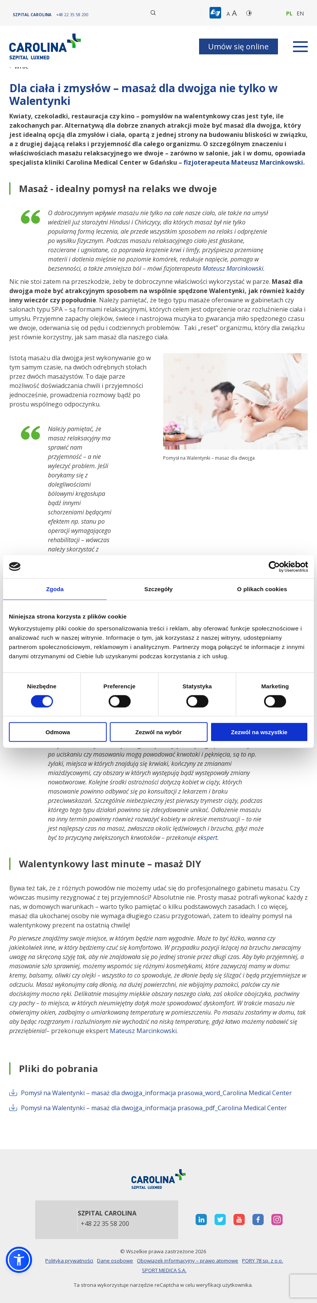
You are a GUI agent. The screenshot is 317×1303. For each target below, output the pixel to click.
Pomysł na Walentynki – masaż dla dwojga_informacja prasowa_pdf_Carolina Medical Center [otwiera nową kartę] (148, 1108)
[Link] (46, 46)
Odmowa (58, 732)
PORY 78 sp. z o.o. (262, 1260)
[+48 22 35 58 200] (72, 14)
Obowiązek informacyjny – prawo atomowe (187, 1260)
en (300, 13)
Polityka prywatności (69, 1260)
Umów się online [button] (238, 46)
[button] (216, 13)
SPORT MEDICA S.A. (164, 1270)
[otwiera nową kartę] (201, 1219)
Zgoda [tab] (55, 588)
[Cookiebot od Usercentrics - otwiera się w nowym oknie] (274, 566)
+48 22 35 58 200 (105, 1223)
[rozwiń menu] (300, 46)
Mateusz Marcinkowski (233, 268)
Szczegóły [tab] (158, 588)
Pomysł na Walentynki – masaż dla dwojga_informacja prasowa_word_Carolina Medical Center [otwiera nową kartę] (150, 1093)
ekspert (207, 837)
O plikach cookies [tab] (262, 588)
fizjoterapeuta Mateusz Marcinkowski (243, 162)
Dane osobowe (115, 1260)
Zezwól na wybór (158, 732)
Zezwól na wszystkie (259, 732)
